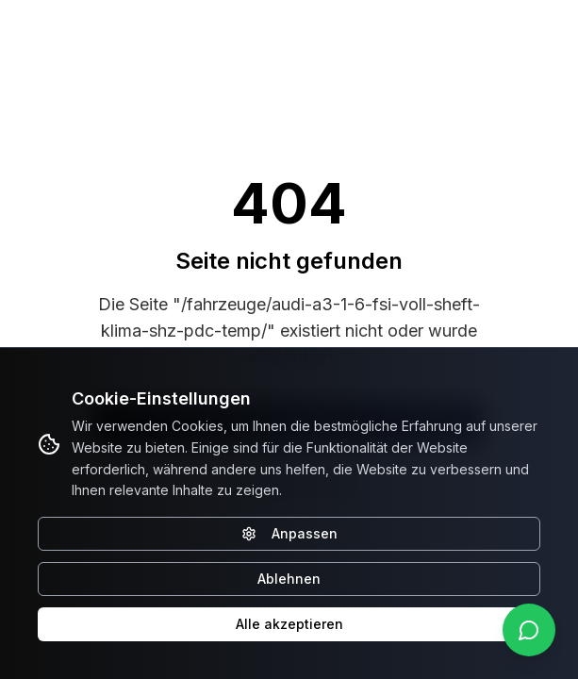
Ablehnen (289, 579)
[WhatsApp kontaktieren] (529, 630)
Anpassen (289, 533)
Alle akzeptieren (289, 624)
